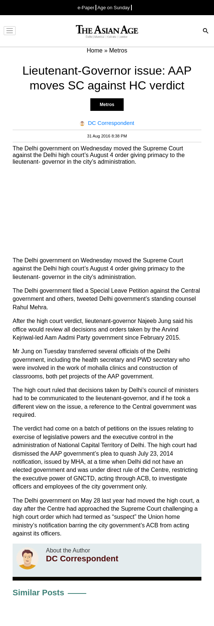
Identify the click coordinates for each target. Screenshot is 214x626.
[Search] (206, 31)
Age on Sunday (113, 7)
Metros (107, 104)
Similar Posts (38, 592)
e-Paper (85, 7)
